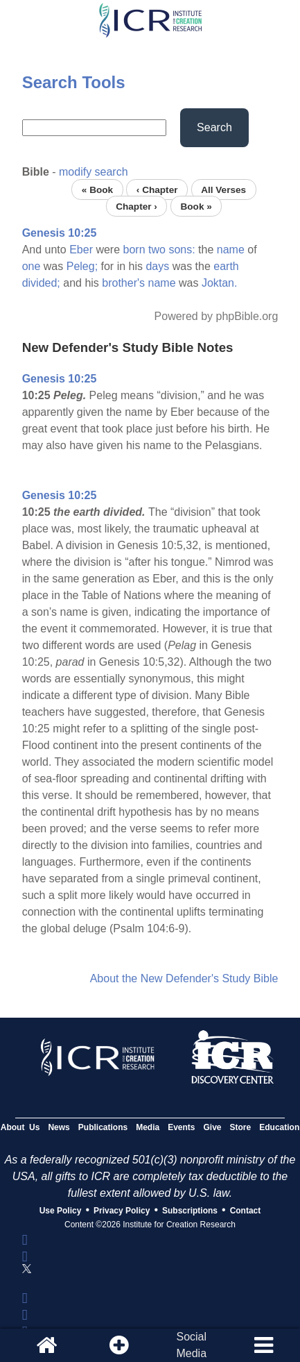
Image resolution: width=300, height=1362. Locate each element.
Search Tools (73, 82)
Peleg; (82, 266)
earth (225, 266)
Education (279, 1127)
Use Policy (60, 1211)
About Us (20, 1127)
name (231, 249)
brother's (123, 283)
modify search (93, 172)
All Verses (223, 189)
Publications (102, 1127)
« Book (97, 189)
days (157, 266)
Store (241, 1127)
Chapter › (136, 206)
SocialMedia (191, 1345)
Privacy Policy (122, 1211)
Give (213, 1127)
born (134, 249)
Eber (81, 249)
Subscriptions (190, 1211)
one (31, 266)
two (157, 249)
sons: (181, 249)
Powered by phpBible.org (217, 316)
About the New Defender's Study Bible (184, 978)
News (58, 1127)
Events (181, 1127)
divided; (41, 283)
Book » (195, 206)
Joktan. (220, 283)
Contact (245, 1211)
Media (147, 1127)
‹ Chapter (157, 189)
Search (214, 127)
